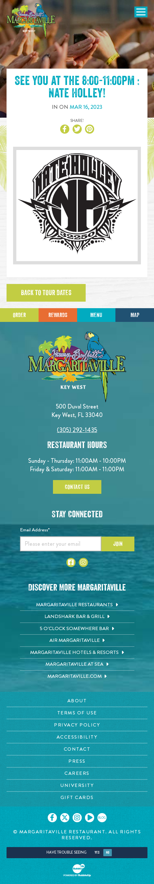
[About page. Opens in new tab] (77, 701)
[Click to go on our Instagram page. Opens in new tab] (77, 817)
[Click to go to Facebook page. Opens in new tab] (71, 562)
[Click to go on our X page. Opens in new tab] (64, 817)
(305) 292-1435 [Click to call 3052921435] (77, 429)
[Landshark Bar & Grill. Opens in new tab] (77, 617)
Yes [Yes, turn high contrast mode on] (96, 852)
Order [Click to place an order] (19, 315)
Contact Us (77, 487)
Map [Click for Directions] (134, 315)
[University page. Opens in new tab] (77, 785)
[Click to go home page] (31, 21)
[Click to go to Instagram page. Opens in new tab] (83, 562)
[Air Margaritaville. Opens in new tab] (77, 640)
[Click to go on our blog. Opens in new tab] (102, 817)
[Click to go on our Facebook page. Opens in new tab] (52, 817)
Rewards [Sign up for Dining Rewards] (57, 315)
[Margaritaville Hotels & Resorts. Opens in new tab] (77, 653)
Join (118, 544)
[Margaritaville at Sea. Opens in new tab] (77, 664)
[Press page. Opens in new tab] (77, 761)
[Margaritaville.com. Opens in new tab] (77, 676)
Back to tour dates (46, 292)
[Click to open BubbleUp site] (77, 870)
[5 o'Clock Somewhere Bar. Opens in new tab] (77, 629)
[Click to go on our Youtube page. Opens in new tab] (89, 817)
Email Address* (35, 529)
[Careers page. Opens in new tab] (77, 773)
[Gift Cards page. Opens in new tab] (77, 797)
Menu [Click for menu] (96, 315)
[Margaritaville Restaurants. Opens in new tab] (77, 605)
